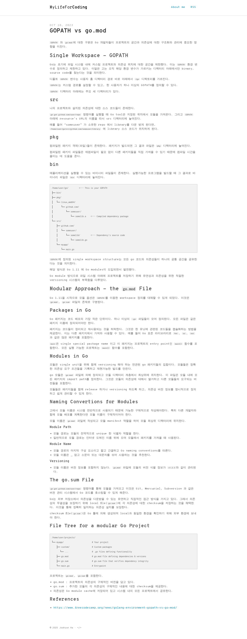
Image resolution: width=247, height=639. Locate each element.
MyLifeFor (68, 7)
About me (178, 7)
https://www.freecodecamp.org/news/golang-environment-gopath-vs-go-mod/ (115, 607)
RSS (193, 7)
